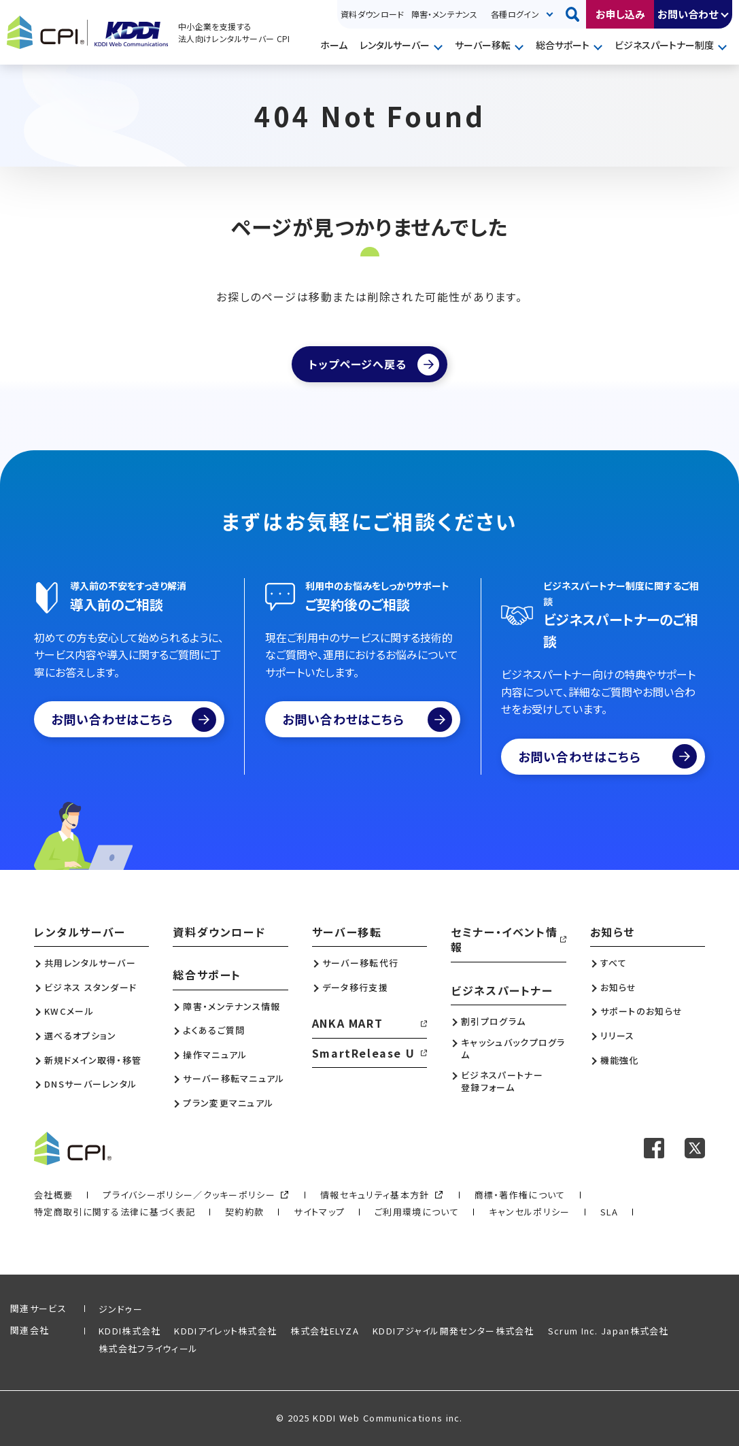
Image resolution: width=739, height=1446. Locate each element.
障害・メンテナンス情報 (231, 1007)
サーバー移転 (483, 45)
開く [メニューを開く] (440, 46)
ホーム (333, 45)
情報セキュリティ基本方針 (375, 1194)
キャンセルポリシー (529, 1211)
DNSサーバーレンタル (90, 1084)
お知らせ (612, 931)
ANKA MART (347, 1022)
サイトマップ (319, 1211)
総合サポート (562, 45)
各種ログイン (515, 14)
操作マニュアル (215, 1055)
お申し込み (620, 14)
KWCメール (69, 1011)
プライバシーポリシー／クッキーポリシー (189, 1194)
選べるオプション (80, 1036)
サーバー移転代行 (360, 963)
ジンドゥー (121, 1308)
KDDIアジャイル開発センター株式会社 (453, 1330)
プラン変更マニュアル (228, 1103)
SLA (609, 1211)
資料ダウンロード (373, 14)
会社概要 (53, 1194)
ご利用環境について (417, 1211)
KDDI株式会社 (129, 1330)
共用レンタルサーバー (90, 963)
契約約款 (244, 1211)
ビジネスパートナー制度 (664, 45)
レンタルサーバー (395, 45)
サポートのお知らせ (641, 1011)
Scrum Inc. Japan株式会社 (608, 1330)
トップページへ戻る (357, 364)
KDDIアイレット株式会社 (225, 1330)
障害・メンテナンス (444, 14)
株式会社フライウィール (148, 1348)
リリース (617, 1036)
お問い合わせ (687, 14)
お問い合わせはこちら (133, 719)
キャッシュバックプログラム (513, 1049)
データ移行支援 (355, 987)
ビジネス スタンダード (90, 987)
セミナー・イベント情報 (504, 939)
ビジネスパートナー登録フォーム (502, 1081)
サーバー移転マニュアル (233, 1079)
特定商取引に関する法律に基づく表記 (114, 1211)
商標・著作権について (520, 1194)
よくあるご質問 (214, 1030)
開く (725, 14)
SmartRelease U (363, 1052)
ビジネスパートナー (502, 990)
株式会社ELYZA (324, 1330)
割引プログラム (493, 1021)
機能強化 (619, 1060)
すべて (614, 963)
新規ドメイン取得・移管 (92, 1060)
